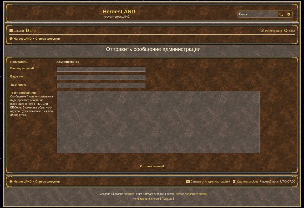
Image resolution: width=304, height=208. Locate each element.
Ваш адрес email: (22, 68)
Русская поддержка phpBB (190, 194)
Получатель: (19, 61)
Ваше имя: (17, 76)
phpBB (128, 194)
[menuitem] (30, 31)
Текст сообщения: (23, 92)
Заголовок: (18, 84)
